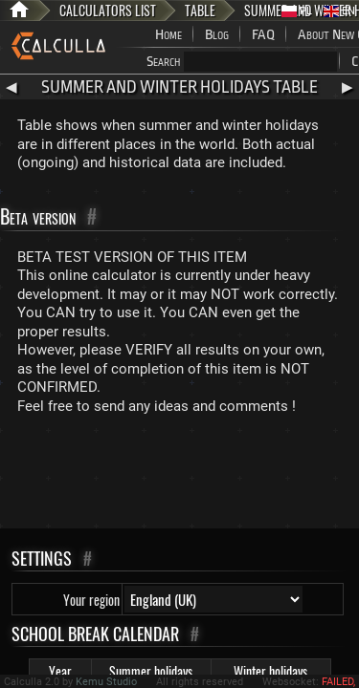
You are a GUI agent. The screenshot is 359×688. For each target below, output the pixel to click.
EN (339, 11)
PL (296, 11)
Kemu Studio (106, 682)
